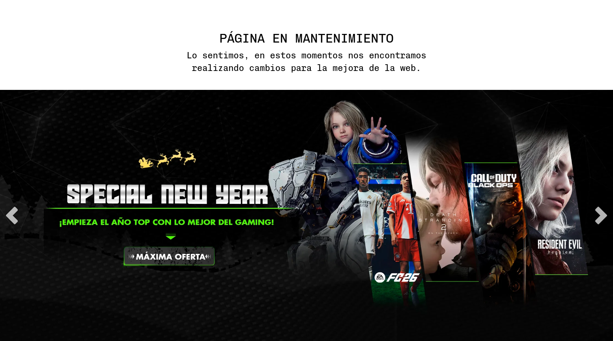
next (601, 215)
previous (12, 215)
